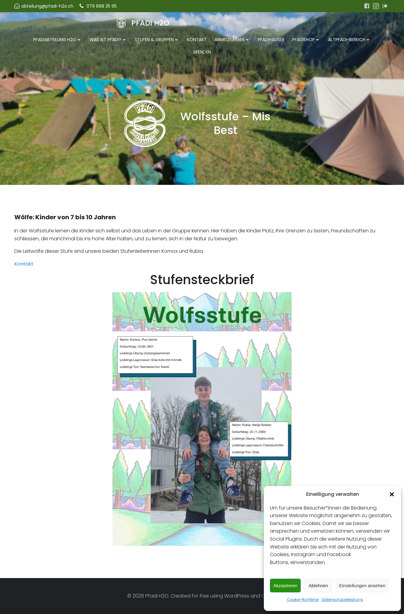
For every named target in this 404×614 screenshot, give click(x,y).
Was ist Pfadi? (108, 40)
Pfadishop (306, 40)
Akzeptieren (285, 585)
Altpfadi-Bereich (349, 40)
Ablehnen (318, 585)
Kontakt (197, 40)
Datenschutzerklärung (342, 599)
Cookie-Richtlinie (303, 599)
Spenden (202, 52)
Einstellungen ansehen (362, 585)
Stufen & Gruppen (157, 40)
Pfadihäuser (271, 40)
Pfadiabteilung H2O (57, 40)
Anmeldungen (232, 40)
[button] (392, 494)
